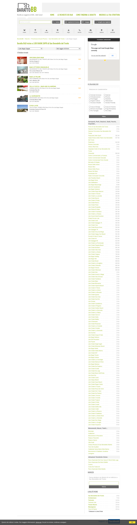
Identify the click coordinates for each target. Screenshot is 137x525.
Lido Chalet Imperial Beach (96, 285)
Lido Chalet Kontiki (93, 368)
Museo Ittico (91, 167)
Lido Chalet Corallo (93, 404)
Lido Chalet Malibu (93, 319)
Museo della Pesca (93, 169)
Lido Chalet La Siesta (94, 252)
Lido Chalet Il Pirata (94, 200)
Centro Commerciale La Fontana (97, 155)
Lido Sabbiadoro (93, 182)
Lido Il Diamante (93, 321)
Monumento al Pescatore (95, 435)
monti (46, 32)
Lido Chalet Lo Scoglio (94, 422)
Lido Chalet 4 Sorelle (94, 398)
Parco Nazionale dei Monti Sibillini (98, 462)
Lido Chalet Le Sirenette (95, 418)
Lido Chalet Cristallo (94, 328)
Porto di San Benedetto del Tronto (98, 127)
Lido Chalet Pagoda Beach (96, 245)
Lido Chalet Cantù (93, 377)
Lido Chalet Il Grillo (93, 402)
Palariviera (91, 142)
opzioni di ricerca (74, 22)
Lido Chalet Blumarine (94, 283)
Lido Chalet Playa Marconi (95, 191)
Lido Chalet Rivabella (94, 207)
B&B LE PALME (35, 77)
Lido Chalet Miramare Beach (96, 346)
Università (91, 153)
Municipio (91, 431)
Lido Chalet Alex (93, 272)
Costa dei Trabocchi (94, 467)
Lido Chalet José (93, 220)
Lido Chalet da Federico (95, 366)
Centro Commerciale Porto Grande (98, 160)
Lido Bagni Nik (92, 259)
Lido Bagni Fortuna (93, 267)
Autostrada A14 (92, 173)
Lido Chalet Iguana (93, 294)
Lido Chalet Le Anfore (94, 290)
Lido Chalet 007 (92, 353)
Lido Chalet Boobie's (94, 247)
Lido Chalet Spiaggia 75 (95, 223)
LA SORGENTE (34, 96)
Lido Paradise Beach (94, 178)
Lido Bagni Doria (93, 180)
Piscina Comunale (93, 144)
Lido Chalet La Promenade (96, 243)
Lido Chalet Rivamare (94, 324)
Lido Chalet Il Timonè (94, 193)
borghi (90, 32)
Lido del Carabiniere (94, 187)
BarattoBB (20, 39)
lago (68, 32)
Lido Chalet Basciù (93, 198)
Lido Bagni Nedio (93, 348)
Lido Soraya (91, 301)
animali (112, 32)
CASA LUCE (33, 105)
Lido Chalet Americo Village (96, 274)
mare (24, 32)
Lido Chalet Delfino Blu (94, 407)
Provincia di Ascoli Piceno (39, 39)
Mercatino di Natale (94, 162)
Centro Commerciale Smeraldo (97, 158)
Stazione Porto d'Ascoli (95, 129)
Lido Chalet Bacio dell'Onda (96, 373)
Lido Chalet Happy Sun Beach (97, 234)
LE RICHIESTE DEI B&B (65, 14)
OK (132, 522)
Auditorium (91, 433)
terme (79, 32)
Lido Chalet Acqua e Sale (95, 335)
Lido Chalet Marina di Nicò (96, 362)
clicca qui (38, 522)
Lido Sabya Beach (93, 380)
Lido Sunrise (91, 333)
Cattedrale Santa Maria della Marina (98, 449)
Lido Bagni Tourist (93, 355)
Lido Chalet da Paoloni (94, 393)
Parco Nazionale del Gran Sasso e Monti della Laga (103, 460)
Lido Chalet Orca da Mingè (96, 232)
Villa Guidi (91, 442)
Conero (90, 464)
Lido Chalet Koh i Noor (94, 391)
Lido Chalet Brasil (93, 261)
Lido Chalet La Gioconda (95, 310)
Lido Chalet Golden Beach (95, 308)
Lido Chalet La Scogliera (95, 263)
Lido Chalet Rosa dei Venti (96, 389)
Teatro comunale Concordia (96, 176)
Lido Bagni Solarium (94, 189)
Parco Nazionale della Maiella (96, 469)
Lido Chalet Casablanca (95, 303)
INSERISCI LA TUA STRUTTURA (109, 14)
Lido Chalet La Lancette (95, 196)
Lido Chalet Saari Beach (95, 382)
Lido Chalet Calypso (94, 254)
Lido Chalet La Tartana (94, 214)
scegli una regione (104, 22)
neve (57, 32)
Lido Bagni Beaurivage (94, 185)
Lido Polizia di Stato (94, 209)
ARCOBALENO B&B (36, 57)
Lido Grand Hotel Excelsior (96, 216)
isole (35, 32)
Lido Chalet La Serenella (95, 330)
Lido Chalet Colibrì (93, 409)
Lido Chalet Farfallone (94, 279)
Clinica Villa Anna (93, 146)
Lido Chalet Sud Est (94, 299)
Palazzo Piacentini (93, 438)
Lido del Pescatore (93, 339)
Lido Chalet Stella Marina (95, 350)
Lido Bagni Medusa (93, 364)
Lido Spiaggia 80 (93, 241)
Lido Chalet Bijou (93, 281)
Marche (27, 39)
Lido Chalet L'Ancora (94, 395)
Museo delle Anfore (94, 164)
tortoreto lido (92, 502)
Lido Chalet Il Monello (94, 265)
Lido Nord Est (92, 375)
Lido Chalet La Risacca (94, 411)
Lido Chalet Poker (93, 205)
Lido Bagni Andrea (93, 357)
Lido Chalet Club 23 (94, 315)
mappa (87, 22)
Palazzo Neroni (92, 440)
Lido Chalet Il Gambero (94, 211)
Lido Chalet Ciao (93, 225)
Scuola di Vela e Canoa (95, 236)
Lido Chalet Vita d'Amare (95, 276)
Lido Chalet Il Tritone (94, 288)
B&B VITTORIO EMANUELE (39, 67)
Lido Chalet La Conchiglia (95, 359)
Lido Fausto (91, 341)
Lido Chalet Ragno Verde (95, 384)
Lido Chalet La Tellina (94, 312)
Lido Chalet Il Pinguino (94, 306)
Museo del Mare (93, 171)
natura (102, 32)
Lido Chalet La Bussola (94, 292)
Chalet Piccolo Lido (93, 218)
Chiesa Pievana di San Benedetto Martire (100, 444)
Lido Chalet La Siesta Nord (96, 415)
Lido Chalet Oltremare (94, 270)
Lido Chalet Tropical (94, 400)
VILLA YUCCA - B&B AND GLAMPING (42, 86)
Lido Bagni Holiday (93, 256)
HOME (52, 14)
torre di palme (92, 509)
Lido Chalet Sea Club (94, 297)
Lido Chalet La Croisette (95, 326)
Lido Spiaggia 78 (93, 229)
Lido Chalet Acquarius (94, 424)
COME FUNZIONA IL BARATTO (86, 14)
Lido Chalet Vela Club (94, 250)
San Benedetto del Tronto (56, 39)
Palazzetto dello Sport (94, 135)
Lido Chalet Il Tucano (94, 386)
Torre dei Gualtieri (93, 447)
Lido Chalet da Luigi (94, 371)
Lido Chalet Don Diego (94, 420)
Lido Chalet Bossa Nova (95, 227)
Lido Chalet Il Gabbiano (95, 413)
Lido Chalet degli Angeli (95, 344)
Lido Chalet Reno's (93, 202)
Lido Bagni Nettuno (93, 337)
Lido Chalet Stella (93, 317)
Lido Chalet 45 (92, 238)
